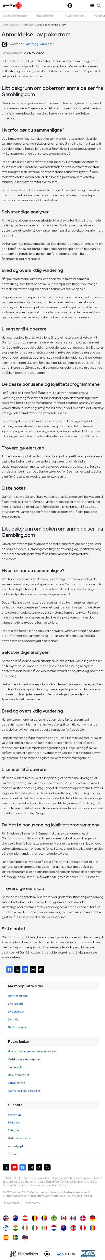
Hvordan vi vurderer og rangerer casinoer (32, 1051)
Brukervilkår (11, 1203)
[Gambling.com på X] (6, 1167)
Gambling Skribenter (39, 44)
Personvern (32, 1203)
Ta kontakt (14, 1130)
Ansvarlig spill (15, 1146)
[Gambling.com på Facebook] (22, 1167)
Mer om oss (14, 1114)
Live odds (13, 1019)
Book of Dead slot (18, 1075)
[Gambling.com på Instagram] (31, 1167)
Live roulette (16, 1003)
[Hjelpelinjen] (24, 1254)
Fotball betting (16, 1083)
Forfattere (14, 1122)
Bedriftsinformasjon (19, 1138)
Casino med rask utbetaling (24, 1090)
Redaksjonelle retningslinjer (24, 1059)
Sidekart (13, 1154)
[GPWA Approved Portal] (88, 1253)
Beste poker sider (18, 996)
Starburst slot (15, 1067)
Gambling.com (10, 25)
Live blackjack (16, 1011)
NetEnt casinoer (17, 1027)
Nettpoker (27, 25)
